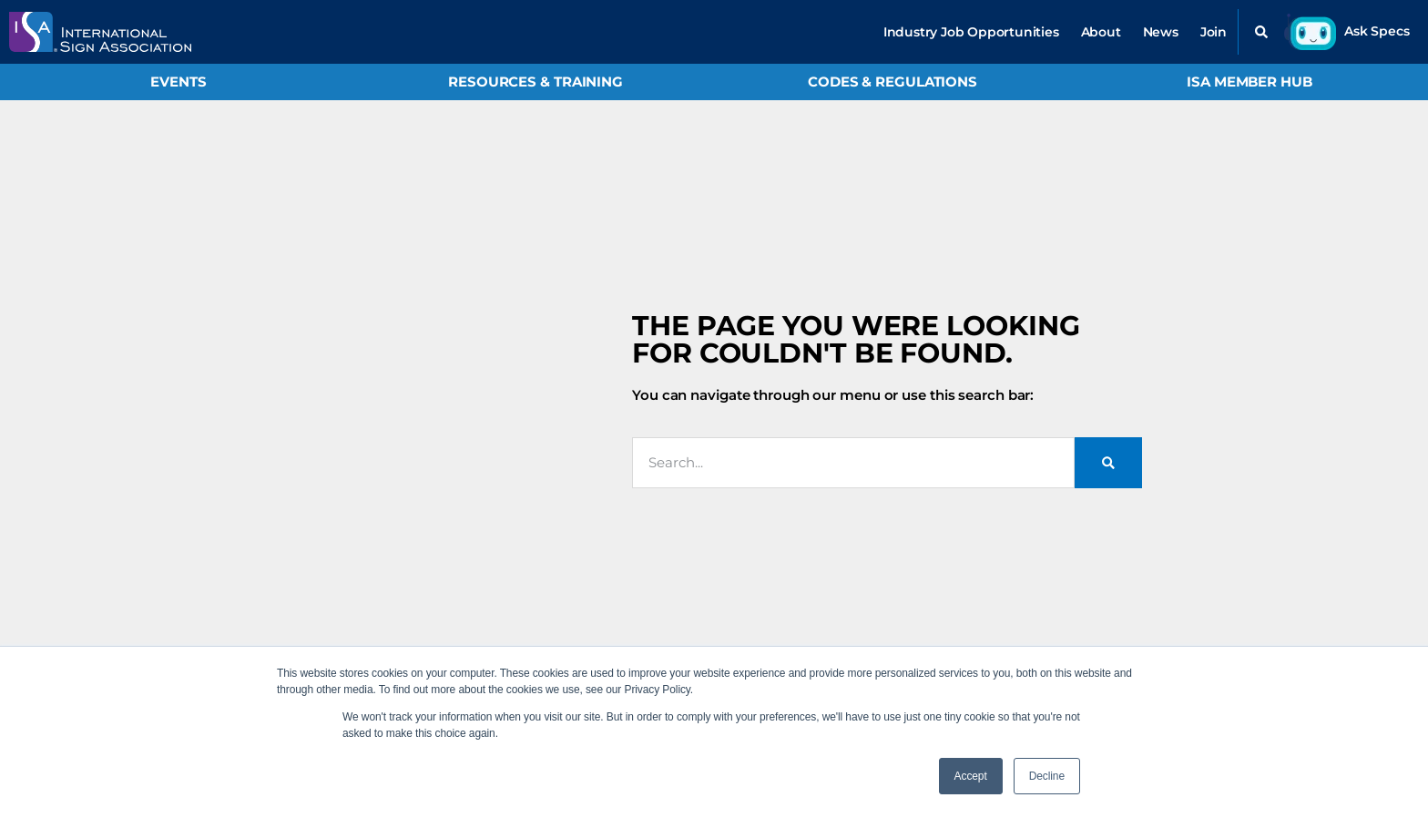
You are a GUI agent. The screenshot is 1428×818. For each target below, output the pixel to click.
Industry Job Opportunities (971, 32)
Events (178, 81)
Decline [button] (1047, 776)
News (1160, 32)
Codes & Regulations (892, 81)
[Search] (1108, 462)
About (1101, 32)
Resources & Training (535, 81)
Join (1213, 32)
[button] (1261, 32)
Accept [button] (970, 776)
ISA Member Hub (1249, 81)
